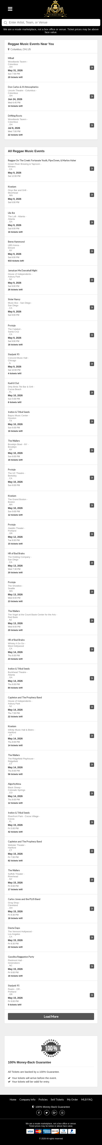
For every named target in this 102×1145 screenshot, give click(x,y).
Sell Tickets (57, 1099)
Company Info (27, 1099)
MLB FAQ (86, 1099)
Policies (43, 1099)
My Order (72, 1099)
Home (13, 1099)
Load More (51, 1016)
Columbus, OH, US (19, 49)
